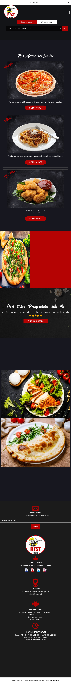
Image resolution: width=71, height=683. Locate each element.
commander (35, 108)
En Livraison (27, 22)
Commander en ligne (52, 680)
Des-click (41, 680)
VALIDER (35, 526)
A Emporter (46, 22)
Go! (64, 29)
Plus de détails (35, 320)
